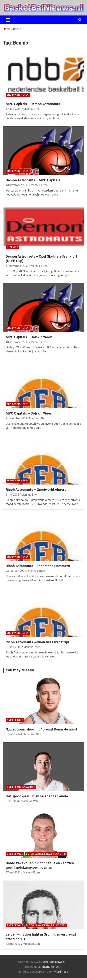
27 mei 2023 (13, 872)
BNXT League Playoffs (21, 787)
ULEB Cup (12, 247)
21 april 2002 (13, 646)
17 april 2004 (13, 108)
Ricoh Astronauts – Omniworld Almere (36, 490)
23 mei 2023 (13, 943)
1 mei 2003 (12, 494)
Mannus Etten (32, 108)
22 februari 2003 (16, 570)
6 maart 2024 (14, 734)
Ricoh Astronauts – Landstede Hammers (38, 566)
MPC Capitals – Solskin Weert (29, 337)
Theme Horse (50, 966)
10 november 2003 (17, 342)
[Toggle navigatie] (8, 19)
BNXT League (15, 720)
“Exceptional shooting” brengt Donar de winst (41, 729)
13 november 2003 (17, 185)
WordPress (61, 971)
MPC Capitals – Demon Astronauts (33, 104)
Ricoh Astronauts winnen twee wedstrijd (37, 642)
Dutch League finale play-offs (46, 854)
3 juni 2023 (12, 801)
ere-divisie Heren (17, 94)
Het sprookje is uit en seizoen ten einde (37, 796)
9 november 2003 (16, 418)
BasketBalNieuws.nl (53, 961)
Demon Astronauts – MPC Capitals (33, 180)
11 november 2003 (17, 265)
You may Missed (20, 670)
